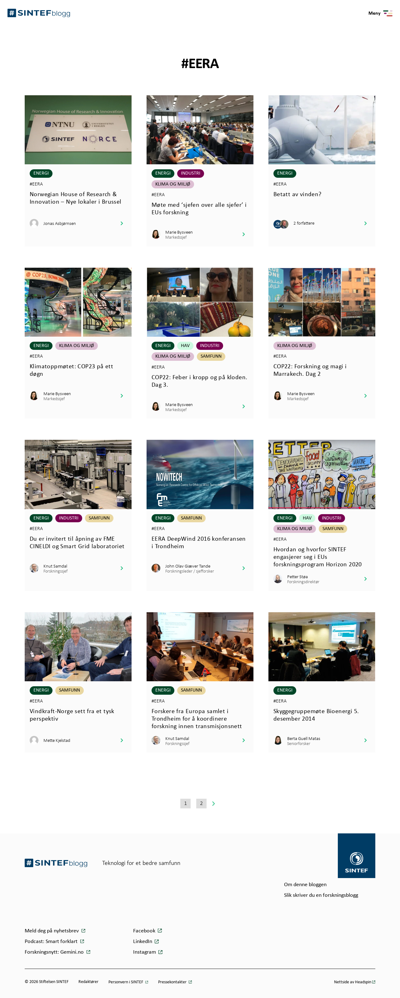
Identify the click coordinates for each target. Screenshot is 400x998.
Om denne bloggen (305, 885)
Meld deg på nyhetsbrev (52, 931)
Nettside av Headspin (352, 982)
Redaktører (88, 982)
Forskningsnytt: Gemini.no (55, 952)
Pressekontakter (173, 982)
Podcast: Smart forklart (52, 942)
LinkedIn (142, 942)
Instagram (144, 952)
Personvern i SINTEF (126, 982)
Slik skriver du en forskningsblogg (321, 895)
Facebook (144, 931)
